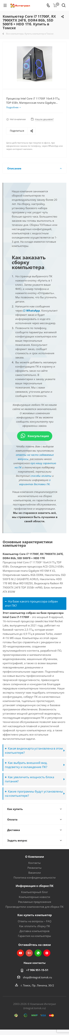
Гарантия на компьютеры (34, 936)
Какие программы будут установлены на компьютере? (34, 793)
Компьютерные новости (34, 897)
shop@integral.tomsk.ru (37, 977)
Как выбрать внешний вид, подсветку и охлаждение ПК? (26, 765)
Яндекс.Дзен (46, 953)
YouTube (20, 953)
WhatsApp (31, 310)
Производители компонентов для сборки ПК (34, 906)
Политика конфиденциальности (35, 877)
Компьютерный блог (34, 892)
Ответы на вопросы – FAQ (34, 921)
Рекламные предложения (34, 902)
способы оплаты (40, 475)
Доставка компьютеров (34, 931)
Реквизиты (34, 867)
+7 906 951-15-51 (37, 970)
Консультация (35, 436)
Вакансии (34, 872)
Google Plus (29, 953)
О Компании (34, 857)
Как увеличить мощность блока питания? (29, 779)
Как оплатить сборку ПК (34, 926)
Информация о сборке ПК (35, 886)
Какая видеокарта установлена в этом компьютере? (34, 750)
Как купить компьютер (34, 915)
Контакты (34, 863)
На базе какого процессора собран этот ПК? (31, 603)
